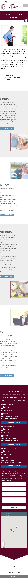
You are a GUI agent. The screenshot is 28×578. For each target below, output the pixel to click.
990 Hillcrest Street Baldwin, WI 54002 (9, 417)
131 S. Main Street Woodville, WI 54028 (10, 439)
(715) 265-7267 (6, 454)
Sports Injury (8, 71)
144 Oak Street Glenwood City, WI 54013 (11, 461)
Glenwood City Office (9, 448)
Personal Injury (9, 75)
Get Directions (14, 422)
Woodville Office (7, 426)
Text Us (14, 576)
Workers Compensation (12, 77)
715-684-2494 (12, 398)
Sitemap (10, 574)
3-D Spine (7, 79)
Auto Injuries (8, 73)
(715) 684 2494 (6, 410)
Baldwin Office (6, 404)
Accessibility (16, 574)
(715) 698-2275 (6, 432)
